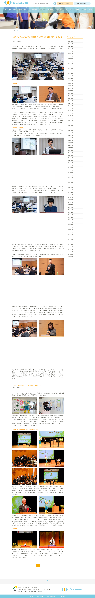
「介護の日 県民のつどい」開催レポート (26, 385)
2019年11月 (70, 172)
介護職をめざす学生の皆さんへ (22, 9)
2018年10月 (70, 197)
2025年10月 (70, 51)
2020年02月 (70, 165)
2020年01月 (70, 167)
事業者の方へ (60, 9)
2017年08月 (70, 217)
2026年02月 (70, 43)
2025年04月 (70, 63)
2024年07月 (70, 78)
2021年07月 (70, 137)
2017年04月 (70, 224)
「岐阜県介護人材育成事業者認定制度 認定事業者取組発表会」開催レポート (37, 38)
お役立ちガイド (85, 9)
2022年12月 (70, 110)
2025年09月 (70, 53)
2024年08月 (70, 75)
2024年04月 (70, 85)
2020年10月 (70, 152)
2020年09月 (70, 155)
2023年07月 (70, 100)
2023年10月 (70, 95)
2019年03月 (70, 187)
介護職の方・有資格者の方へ (39, 9)
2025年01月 (70, 66)
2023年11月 (70, 93)
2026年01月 (70, 46)
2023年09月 (70, 98)
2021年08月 (70, 135)
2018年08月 (70, 202)
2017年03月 (70, 227)
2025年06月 (70, 58)
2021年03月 (70, 145)
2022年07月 (70, 118)
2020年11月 (70, 150)
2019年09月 (70, 177)
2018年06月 (70, 207)
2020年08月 (70, 157)
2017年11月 (70, 212)
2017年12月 (70, 209)
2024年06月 (70, 80)
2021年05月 (70, 142)
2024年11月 (70, 68)
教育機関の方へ (52, 9)
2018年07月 (70, 204)
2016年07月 (70, 244)
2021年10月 (70, 132)
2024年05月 (70, 83)
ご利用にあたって (51, 596)
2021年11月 (70, 130)
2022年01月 (70, 125)
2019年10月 (70, 175)
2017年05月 (70, 222)
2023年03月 (70, 105)
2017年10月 (70, 214)
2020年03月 (70, 162)
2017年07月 (70, 219)
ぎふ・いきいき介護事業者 (72, 9)
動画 (91, 9)
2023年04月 (70, 103)
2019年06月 (70, 185)
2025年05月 (70, 61)
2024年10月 (70, 71)
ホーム (13, 30)
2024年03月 (70, 88)
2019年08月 (70, 180)
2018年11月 (70, 194)
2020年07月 (70, 160)
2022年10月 (70, 113)
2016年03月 (70, 249)
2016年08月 (70, 242)
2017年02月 (70, 229)
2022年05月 (70, 120)
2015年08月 (70, 256)
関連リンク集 (40, 596)
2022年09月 (70, 115)
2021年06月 (70, 140)
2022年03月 (70, 123)
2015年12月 (70, 251)
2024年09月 (70, 73)
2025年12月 (70, 48)
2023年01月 (70, 108)
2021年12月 (70, 128)
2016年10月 (70, 237)
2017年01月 (70, 232)
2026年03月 (70, 41)
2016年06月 (70, 246)
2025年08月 (70, 56)
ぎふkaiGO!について (8, 9)
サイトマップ (62, 596)
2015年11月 (70, 254)
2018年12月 (70, 192)
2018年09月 (70, 199)
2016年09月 (70, 239)
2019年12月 (70, 170)
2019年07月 (70, 182)
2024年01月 (70, 90)
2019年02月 (70, 189)
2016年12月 (70, 234)
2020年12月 (70, 147)
